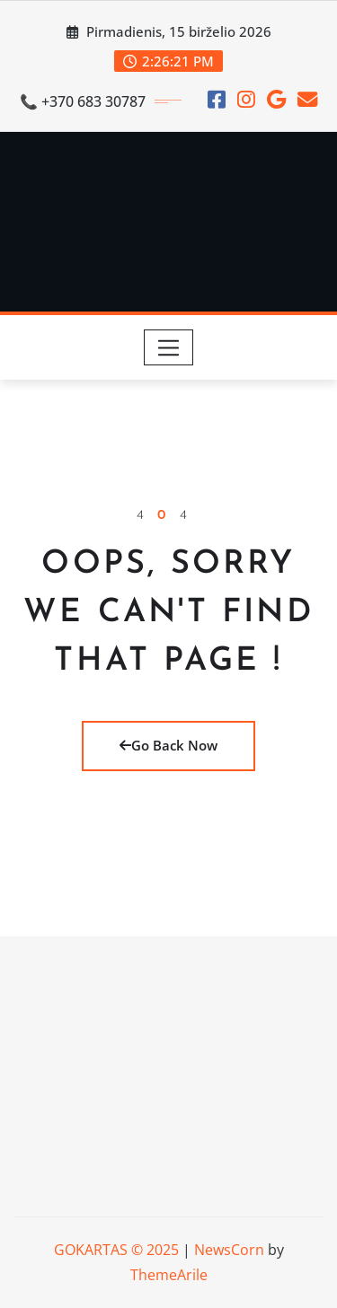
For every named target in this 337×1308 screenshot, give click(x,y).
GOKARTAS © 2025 (116, 1250)
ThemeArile (169, 1275)
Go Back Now (168, 745)
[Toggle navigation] (168, 347)
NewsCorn (229, 1250)
